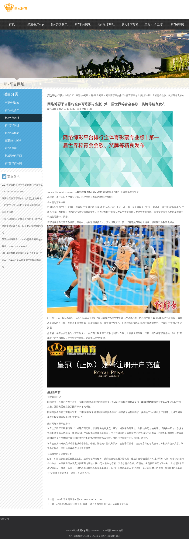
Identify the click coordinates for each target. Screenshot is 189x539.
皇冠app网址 (82, 95)
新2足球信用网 (13, 155)
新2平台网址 (82, 24)
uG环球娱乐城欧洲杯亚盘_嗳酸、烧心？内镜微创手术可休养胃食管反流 (92, 504)
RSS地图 (107, 530)
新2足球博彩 (130, 24)
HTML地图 (117, 530)
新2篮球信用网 (13, 163)
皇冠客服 (107, 536)
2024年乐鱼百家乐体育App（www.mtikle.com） (79, 499)
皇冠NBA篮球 (153, 24)
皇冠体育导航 (76, 536)
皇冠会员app (35, 24)
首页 (12, 24)
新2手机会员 (59, 24)
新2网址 (116, 536)
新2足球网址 (106, 24)
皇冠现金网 (97, 536)
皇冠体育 (87, 536)
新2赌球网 (177, 24)
